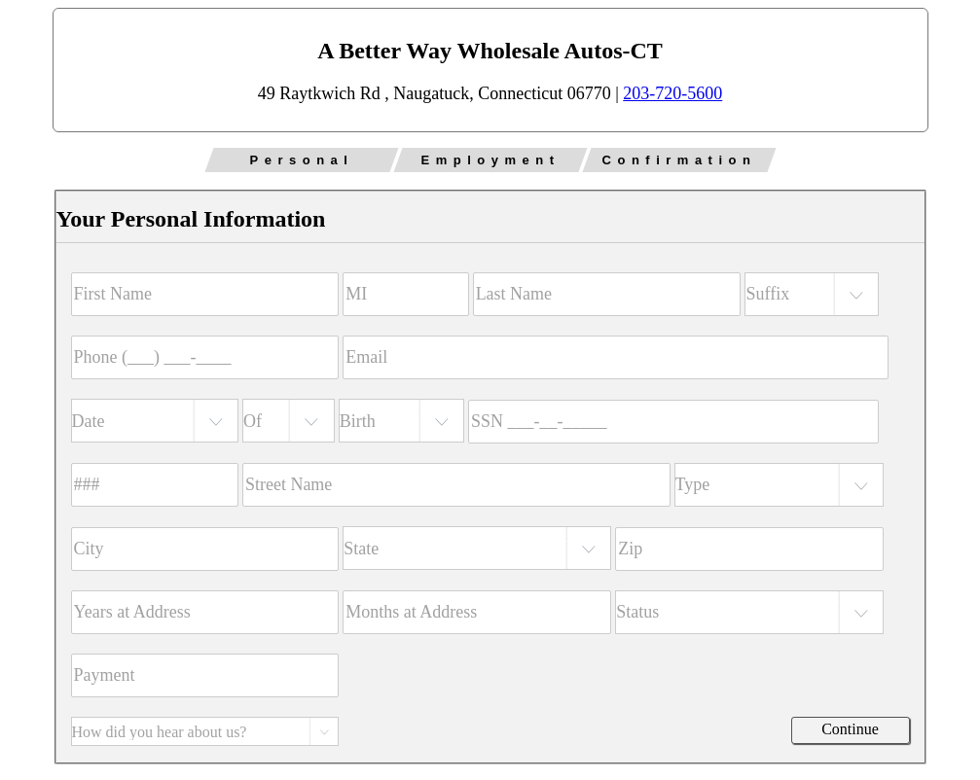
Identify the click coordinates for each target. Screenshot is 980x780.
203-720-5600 (672, 93)
